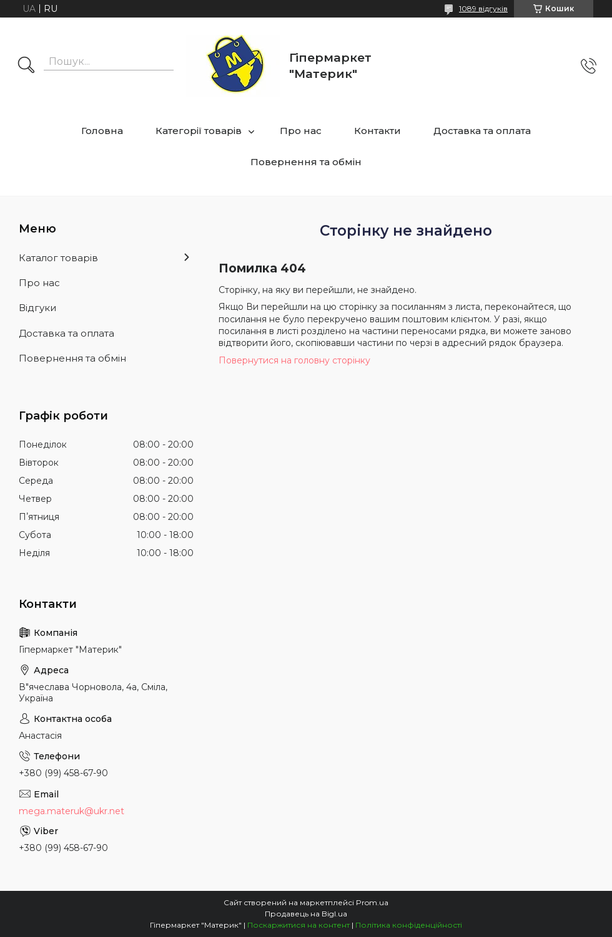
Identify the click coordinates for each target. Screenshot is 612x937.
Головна (102, 131)
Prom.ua (372, 902)
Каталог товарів (58, 258)
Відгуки (37, 308)
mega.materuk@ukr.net (71, 811)
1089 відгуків (483, 8)
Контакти (377, 131)
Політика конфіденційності (408, 925)
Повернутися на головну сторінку (294, 360)
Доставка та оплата (482, 131)
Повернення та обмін (306, 162)
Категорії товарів (198, 131)
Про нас (301, 131)
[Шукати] (26, 66)
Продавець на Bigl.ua (306, 913)
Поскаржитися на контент (298, 925)
